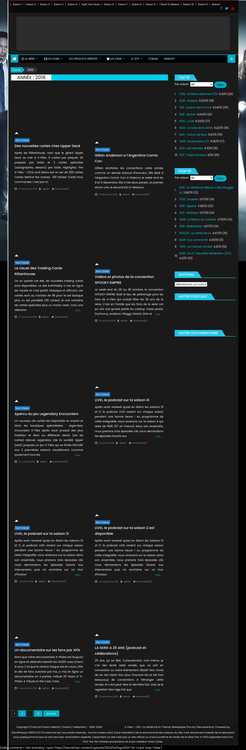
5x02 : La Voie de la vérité (196, 128)
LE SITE (135, 58)
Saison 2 (31, 4)
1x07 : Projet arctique (192, 155)
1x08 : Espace (187, 206)
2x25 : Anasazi (188, 100)
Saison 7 (123, 4)
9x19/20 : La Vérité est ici (195, 233)
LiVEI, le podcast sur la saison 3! (42, 533)
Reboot (216, 4)
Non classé (22, 140)
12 (38, 713)
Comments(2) (139, 442)
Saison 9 (150, 4)
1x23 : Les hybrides (191, 148)
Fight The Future (91, 4)
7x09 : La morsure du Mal (195, 246)
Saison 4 (58, 4)
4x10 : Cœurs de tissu (193, 134)
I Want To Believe (169, 4)
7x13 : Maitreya (188, 212)
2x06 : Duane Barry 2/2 (194, 141)
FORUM (153, 58)
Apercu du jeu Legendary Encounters (46, 413)
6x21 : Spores (187, 114)
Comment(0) (62, 188)
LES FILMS (52, 58)
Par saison (182, 84)
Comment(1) (61, 316)
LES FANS (114, 58)
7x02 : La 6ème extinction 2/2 (198, 94)
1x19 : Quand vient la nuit (195, 107)
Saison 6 (109, 4)
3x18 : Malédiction (190, 226)
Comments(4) (60, 461)
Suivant (51, 713)
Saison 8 (137, 4)
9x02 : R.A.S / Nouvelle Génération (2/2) (205, 253)
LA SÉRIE (28, 58)
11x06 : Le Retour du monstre (197, 219)
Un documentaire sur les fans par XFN (47, 649)
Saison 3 (45, 4)
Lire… (78, 310)
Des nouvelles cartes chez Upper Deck (47, 145)
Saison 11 (203, 4)
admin (45, 188)
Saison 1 (17, 4)
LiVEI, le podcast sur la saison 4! (122, 399)
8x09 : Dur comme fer (193, 239)
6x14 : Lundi (186, 121)
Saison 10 (188, 4)
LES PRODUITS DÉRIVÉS (83, 58)
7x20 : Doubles (188, 199)
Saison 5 (72, 4)
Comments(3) (58, 581)
